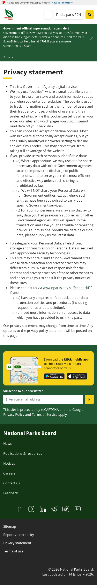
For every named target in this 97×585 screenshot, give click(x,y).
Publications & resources (22, 453)
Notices (9, 463)
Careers (9, 473)
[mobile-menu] (48, 14)
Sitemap (9, 526)
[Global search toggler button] (89, 14)
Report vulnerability (18, 534)
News (7, 443)
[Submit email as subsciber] (89, 399)
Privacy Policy (13, 414)
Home (10, 57)
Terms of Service (45, 414)
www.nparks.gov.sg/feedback (65, 287)
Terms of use (13, 551)
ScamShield (11, 41)
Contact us (11, 483)
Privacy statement (17, 543)
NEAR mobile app (76, 359)
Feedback (10, 493)
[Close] (91, 38)
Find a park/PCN (68, 14)
